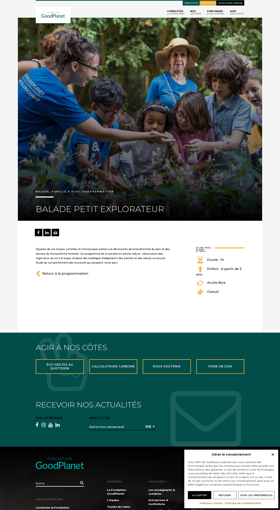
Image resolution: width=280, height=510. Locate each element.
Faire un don (191, 3)
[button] (273, 454)
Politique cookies (211, 503)
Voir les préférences (256, 495)
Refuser (225, 495)
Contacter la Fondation (52, 507)
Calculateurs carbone (230, 3)
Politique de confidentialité (243, 503)
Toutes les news (118, 506)
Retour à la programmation (62, 274)
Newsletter (207, 3)
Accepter (199, 495)
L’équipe (113, 500)
